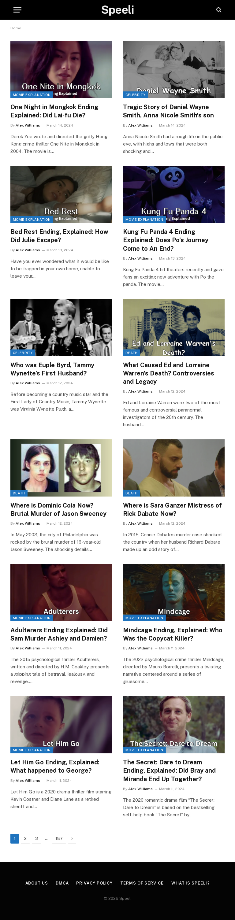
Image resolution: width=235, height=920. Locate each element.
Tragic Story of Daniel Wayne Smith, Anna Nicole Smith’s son (168, 111)
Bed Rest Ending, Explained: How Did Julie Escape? (59, 236)
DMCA (62, 883)
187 (59, 838)
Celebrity (135, 95)
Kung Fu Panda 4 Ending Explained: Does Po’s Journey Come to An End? (165, 240)
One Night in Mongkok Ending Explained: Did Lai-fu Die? (54, 111)
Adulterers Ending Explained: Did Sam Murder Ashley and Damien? (59, 634)
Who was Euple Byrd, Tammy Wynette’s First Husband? (52, 369)
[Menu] (17, 10)
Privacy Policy (94, 883)
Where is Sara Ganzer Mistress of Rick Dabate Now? (172, 509)
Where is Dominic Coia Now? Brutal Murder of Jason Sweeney (58, 509)
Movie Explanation (32, 95)
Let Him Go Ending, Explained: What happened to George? (54, 766)
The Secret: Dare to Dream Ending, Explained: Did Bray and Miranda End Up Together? (169, 770)
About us (36, 883)
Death (131, 353)
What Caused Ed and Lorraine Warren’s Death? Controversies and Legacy (168, 373)
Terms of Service (142, 883)
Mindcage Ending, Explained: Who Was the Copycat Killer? (172, 634)
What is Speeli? (190, 883)
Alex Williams (28, 125)
